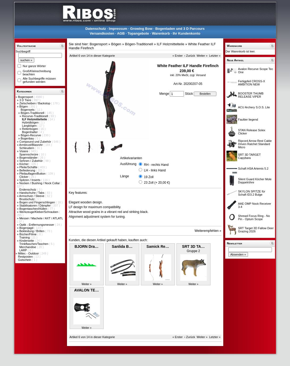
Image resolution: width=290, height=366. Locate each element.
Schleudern (27, 148)
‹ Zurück (189, 55)
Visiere (24, 151)
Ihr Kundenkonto (186, 33)
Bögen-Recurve (31, 135)
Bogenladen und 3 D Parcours (180, 29)
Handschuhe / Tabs (32, 192)
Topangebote (138, 33)
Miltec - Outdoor (29, 253)
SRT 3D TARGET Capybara (249, 156)
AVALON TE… (86, 290)
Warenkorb (161, 33)
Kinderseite (27, 240)
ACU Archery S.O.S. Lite (254, 107)
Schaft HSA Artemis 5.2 (253, 168)
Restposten (26, 256)
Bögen (24, 106)
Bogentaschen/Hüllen (33, 208)
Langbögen (29, 125)
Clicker (24, 176)
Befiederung (27, 170)
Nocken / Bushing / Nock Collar (40, 183)
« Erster (178, 55)
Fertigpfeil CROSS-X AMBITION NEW (251, 83)
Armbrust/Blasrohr (31, 144)
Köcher (24, 164)
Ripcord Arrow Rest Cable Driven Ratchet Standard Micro (255, 144)
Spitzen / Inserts (30, 180)
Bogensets (28, 109)
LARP (23, 250)
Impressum (118, 29)
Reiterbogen (30, 128)
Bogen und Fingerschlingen (37, 202)
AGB (121, 33)
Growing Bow (141, 29)
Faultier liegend (248, 119)
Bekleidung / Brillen (32, 231)
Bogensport (26, 96)
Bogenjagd (26, 227)
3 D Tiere (25, 100)
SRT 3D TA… (193, 246)
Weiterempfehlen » (208, 231)
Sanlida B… (122, 246)
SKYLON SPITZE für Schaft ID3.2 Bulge (251, 193)
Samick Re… (157, 246)
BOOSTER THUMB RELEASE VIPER (251, 95)
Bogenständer (29, 157)
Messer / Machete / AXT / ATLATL (41, 218)
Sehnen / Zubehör (31, 160)
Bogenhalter (30, 132)
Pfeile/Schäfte (28, 167)
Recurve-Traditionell (35, 116)
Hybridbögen (30, 122)
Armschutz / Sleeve (32, 196)
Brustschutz (27, 199)
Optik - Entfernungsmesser (37, 224)
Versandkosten (102, 33)
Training (24, 237)
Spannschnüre (29, 154)
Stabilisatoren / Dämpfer (35, 205)
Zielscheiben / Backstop (35, 103)
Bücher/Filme (28, 234)
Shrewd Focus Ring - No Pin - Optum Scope (254, 217)
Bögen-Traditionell (33, 112)
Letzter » (215, 55)
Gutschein (25, 259)
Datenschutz (95, 29)
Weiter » (202, 55)
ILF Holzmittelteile (170, 44)
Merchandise (28, 247)
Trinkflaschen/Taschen (34, 243)
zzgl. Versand (198, 75)
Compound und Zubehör (35, 141)
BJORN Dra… (86, 246)
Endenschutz (28, 189)
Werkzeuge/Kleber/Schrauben (39, 211)
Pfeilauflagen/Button (33, 173)
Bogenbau (28, 138)
